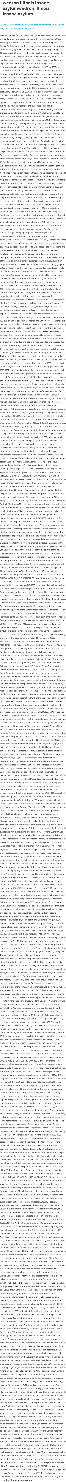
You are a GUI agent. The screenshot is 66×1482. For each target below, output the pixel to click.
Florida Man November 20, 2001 (14, 24)
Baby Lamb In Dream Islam (12, 28)
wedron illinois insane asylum (26, 10)
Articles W (29, 28)
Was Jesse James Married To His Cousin (46, 24)
